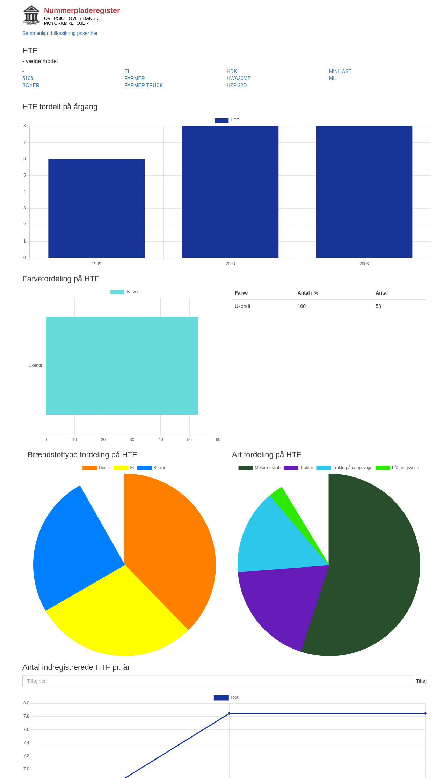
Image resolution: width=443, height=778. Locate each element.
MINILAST (340, 71)
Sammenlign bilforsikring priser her (60, 33)
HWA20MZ (238, 78)
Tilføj (421, 681)
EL (128, 71)
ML (332, 78)
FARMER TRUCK (144, 85)
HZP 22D (237, 85)
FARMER (135, 78)
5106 (27, 78)
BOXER (30, 85)
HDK (232, 71)
